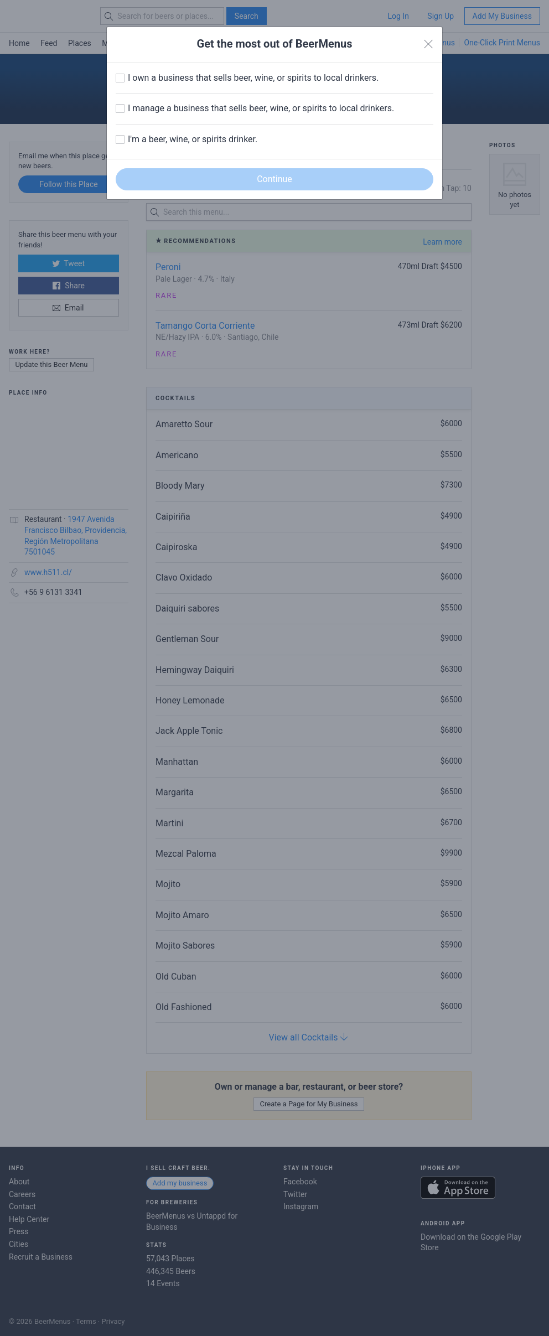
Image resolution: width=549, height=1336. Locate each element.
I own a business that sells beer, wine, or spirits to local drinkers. (253, 78)
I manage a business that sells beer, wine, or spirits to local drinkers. (261, 108)
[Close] (428, 44)
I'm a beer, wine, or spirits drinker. (192, 139)
